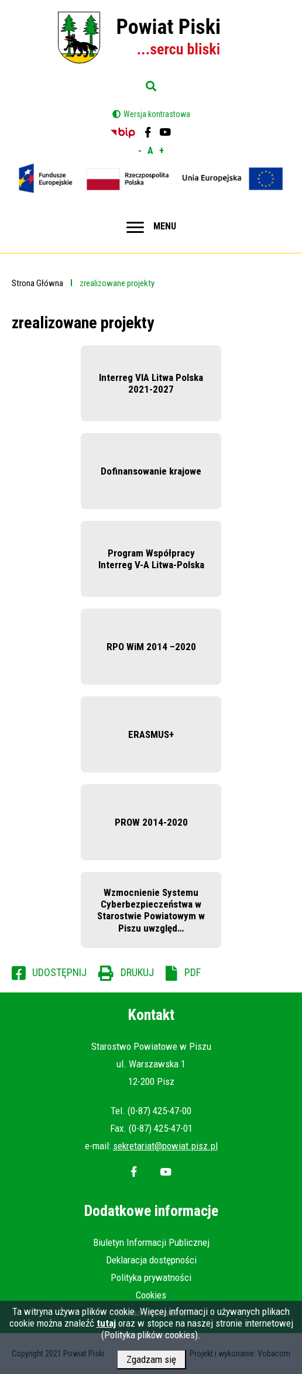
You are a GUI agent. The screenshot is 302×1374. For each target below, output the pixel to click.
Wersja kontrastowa (156, 114)
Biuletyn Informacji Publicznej (151, 1242)
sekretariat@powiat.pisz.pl (165, 1146)
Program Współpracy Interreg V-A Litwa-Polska (151, 559)
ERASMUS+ (151, 734)
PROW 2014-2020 (151, 822)
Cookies (151, 1295)
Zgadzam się (151, 1362)
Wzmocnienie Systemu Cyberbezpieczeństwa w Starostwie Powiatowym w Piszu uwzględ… (151, 910)
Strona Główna (37, 283)
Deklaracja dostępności (151, 1260)
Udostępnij (59, 972)
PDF (192, 972)
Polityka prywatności (151, 1277)
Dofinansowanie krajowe (151, 471)
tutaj (106, 1326)
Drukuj (137, 972)
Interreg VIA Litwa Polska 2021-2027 (151, 383)
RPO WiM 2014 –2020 (151, 646)
